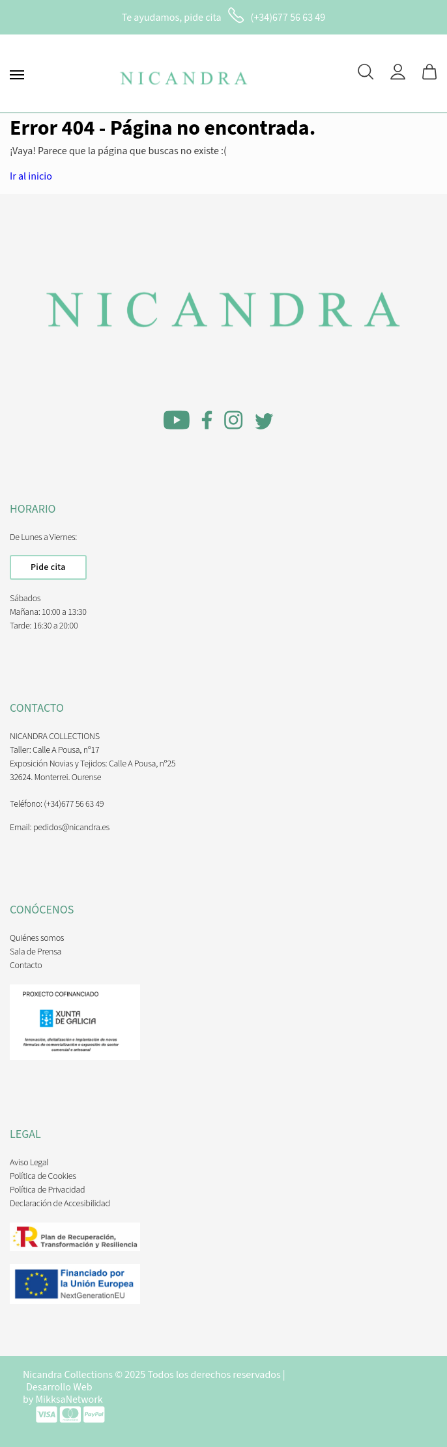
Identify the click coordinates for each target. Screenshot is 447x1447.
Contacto (26, 965)
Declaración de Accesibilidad (60, 1204)
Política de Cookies (43, 1176)
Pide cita (48, 567)
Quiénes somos (37, 938)
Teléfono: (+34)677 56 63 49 (57, 804)
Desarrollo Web (59, 1387)
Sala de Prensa (35, 952)
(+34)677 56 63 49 (288, 17)
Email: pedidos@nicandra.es (59, 827)
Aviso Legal (29, 1163)
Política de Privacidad (47, 1190)
